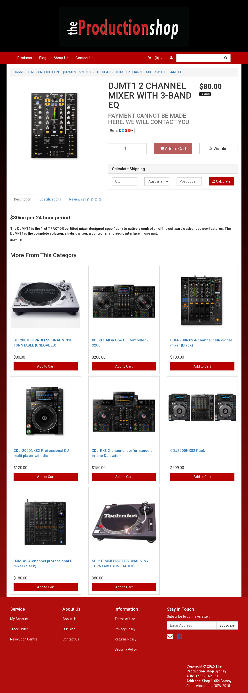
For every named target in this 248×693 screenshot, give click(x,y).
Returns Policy (125, 639)
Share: (121, 130)
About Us (61, 58)
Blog (42, 58)
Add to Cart (173, 148)
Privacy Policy (125, 629)
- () (155, 58)
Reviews (85, 199)
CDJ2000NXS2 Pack (187, 450)
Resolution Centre (24, 639)
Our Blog (69, 629)
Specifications (50, 199)
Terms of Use (125, 619)
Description (22, 199)
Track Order (19, 629)
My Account (19, 619)
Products (24, 58)
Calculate (221, 181)
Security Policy (126, 649)
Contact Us (84, 58)
